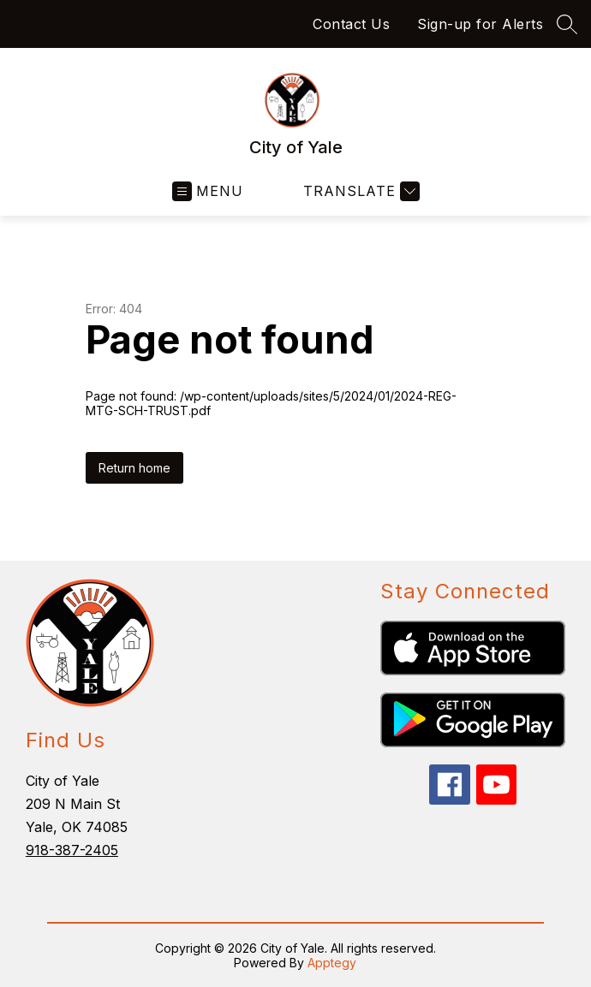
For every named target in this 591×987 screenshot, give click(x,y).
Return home (134, 468)
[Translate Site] (359, 191)
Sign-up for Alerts (480, 24)
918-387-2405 (72, 850)
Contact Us (351, 24)
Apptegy (331, 962)
